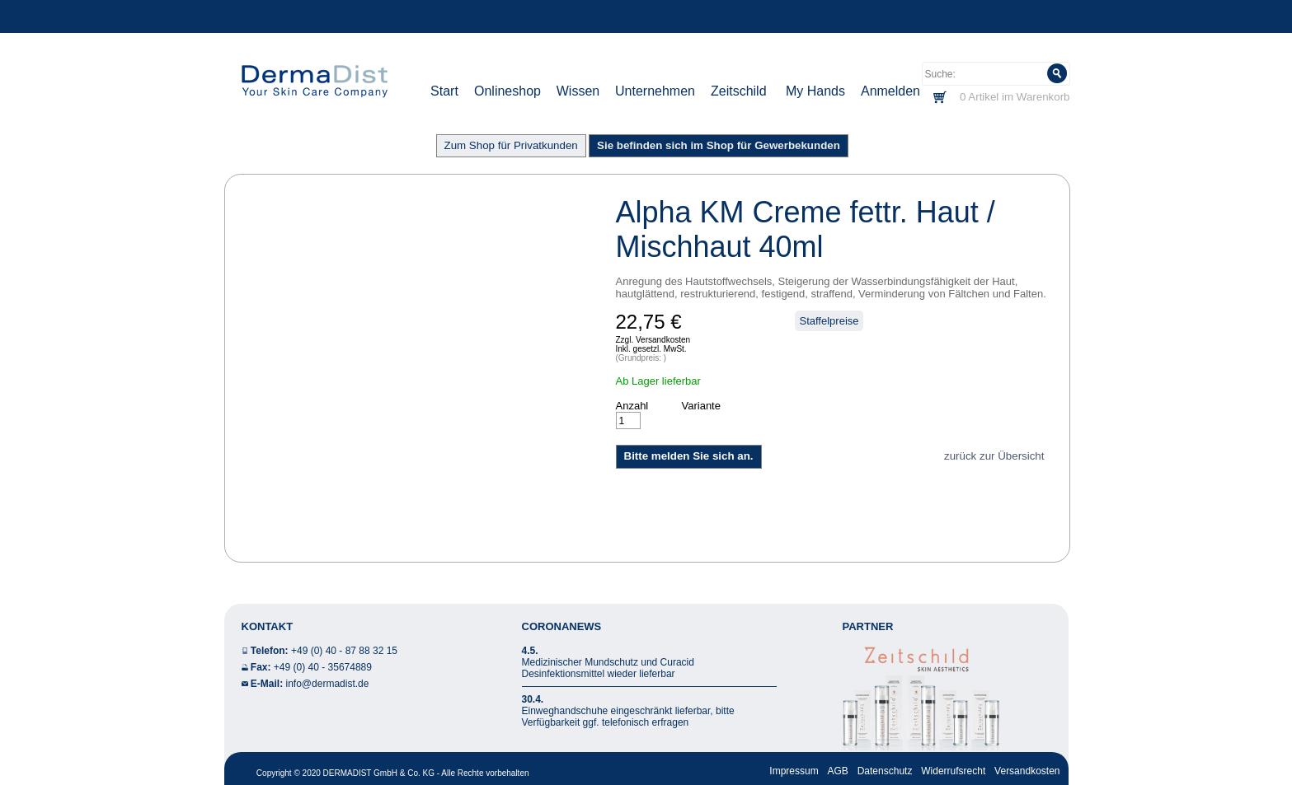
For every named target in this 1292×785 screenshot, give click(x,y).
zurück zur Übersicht (994, 456)
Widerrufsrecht (953, 771)
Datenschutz (885, 771)
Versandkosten (1026, 771)
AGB (838, 771)
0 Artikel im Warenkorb (1015, 97)
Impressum (793, 771)
